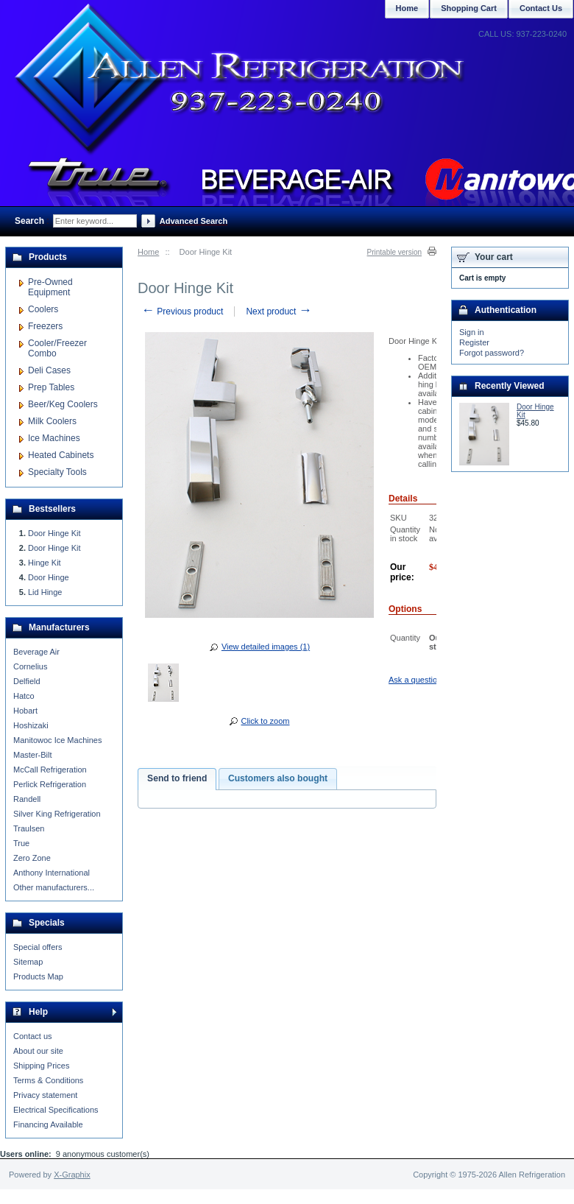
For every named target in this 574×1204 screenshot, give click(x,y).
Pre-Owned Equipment (50, 287)
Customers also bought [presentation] (277, 778)
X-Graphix (72, 1174)
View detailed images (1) (266, 646)
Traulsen (28, 828)
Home (148, 251)
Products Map (38, 976)
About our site (38, 1050)
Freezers (45, 326)
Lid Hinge (45, 592)
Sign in (471, 332)
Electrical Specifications (56, 1109)
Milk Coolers (52, 421)
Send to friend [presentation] (177, 778)
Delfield (26, 681)
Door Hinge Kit (54, 533)
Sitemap (28, 961)
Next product (278, 311)
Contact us (32, 1036)
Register (474, 342)
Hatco (24, 695)
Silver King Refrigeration (57, 813)
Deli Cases (49, 370)
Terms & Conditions (48, 1080)
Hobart (25, 710)
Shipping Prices (41, 1065)
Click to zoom (265, 721)
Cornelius (30, 666)
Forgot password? (491, 352)
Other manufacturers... (53, 887)
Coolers (43, 309)
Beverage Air (36, 651)
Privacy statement (45, 1095)
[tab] (177, 779)
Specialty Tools (57, 472)
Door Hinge (48, 577)
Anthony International (51, 872)
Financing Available (48, 1124)
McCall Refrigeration (50, 769)
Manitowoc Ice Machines (57, 740)
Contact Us (541, 8)
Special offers (37, 947)
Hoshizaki (31, 725)
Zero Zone (32, 857)
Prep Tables (51, 387)
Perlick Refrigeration (49, 784)
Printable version (394, 252)
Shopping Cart (469, 8)
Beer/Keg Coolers (63, 404)
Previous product (182, 311)
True (21, 843)
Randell (26, 799)
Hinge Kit (44, 562)
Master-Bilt (32, 754)
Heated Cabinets (60, 455)
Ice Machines (54, 438)
